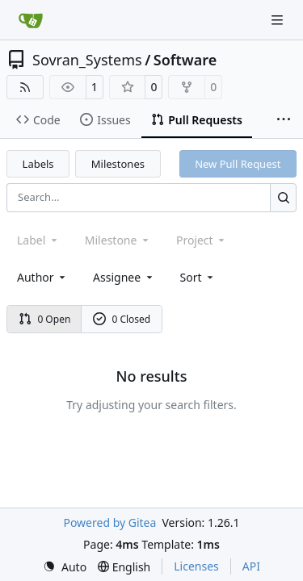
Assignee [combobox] (124, 277)
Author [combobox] (42, 277)
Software (185, 60)
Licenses (196, 566)
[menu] (198, 277)
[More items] (284, 120)
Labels (38, 164)
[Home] (30, 20)
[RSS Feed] (25, 87)
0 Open (45, 319)
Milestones (118, 164)
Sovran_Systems (87, 60)
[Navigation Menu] (279, 19)
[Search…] (283, 197)
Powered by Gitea (109, 522)
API (251, 566)
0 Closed (122, 319)
